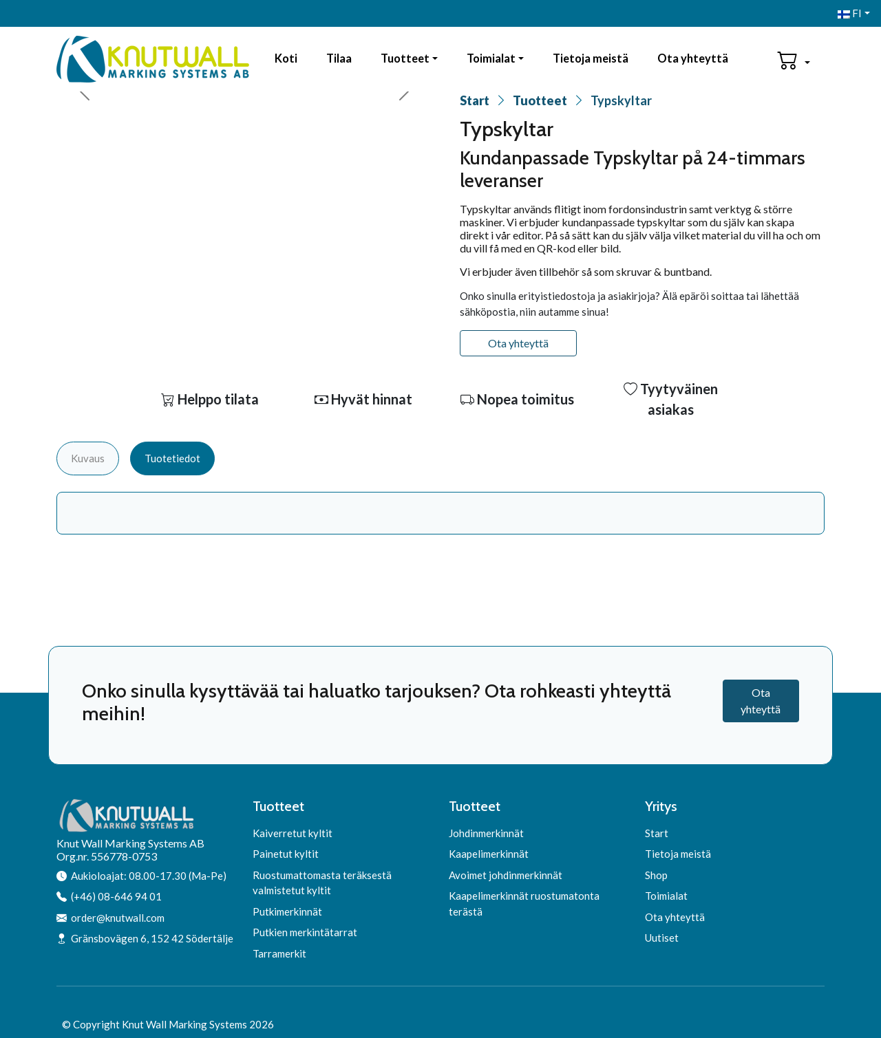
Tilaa (339, 58)
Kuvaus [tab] (88, 458)
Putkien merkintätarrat (305, 932)
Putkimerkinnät (287, 911)
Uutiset (662, 937)
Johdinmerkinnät (486, 833)
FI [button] (850, 13)
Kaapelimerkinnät (489, 853)
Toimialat (491, 58)
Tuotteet (405, 58)
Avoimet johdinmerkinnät (505, 875)
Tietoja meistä (590, 58)
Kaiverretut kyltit (292, 833)
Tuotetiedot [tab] (172, 458)
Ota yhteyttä (692, 58)
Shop (656, 875)
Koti (286, 58)
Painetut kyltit (286, 853)
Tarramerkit (279, 953)
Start (474, 100)
